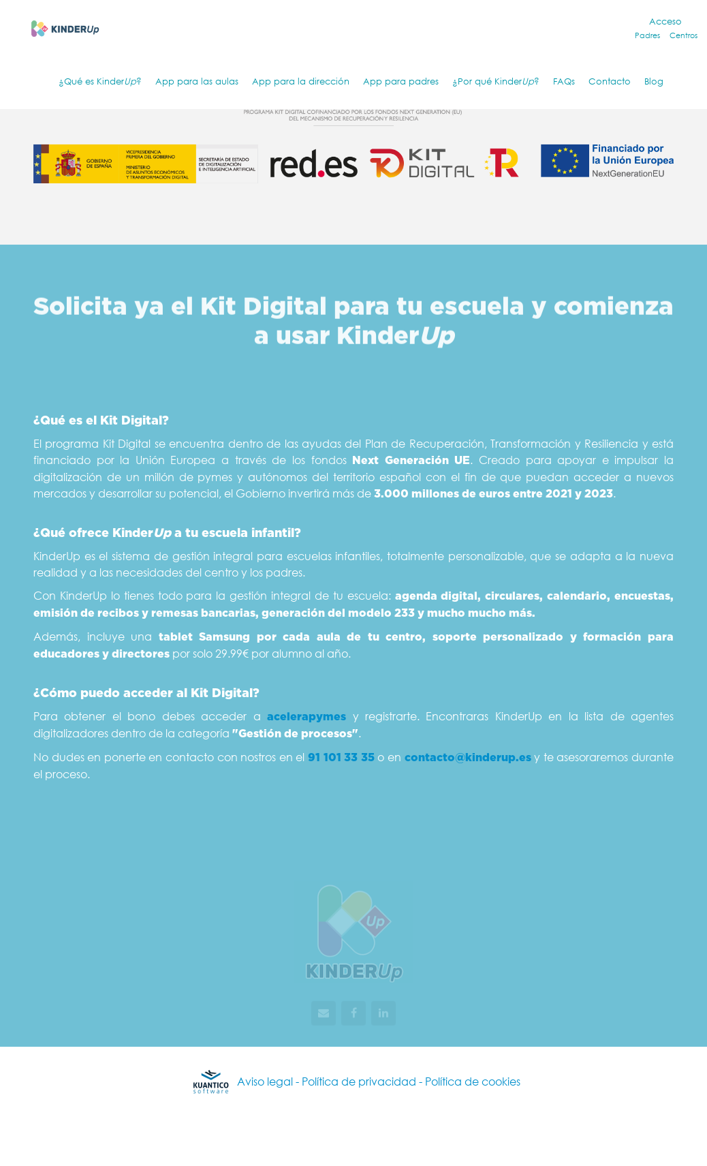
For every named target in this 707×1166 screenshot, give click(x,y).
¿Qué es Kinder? (100, 81)
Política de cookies (472, 1081)
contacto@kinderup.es (468, 757)
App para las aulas (196, 81)
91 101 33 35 (341, 757)
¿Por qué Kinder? (495, 81)
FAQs (564, 81)
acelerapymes (306, 716)
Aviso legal (265, 1081)
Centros (683, 35)
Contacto (609, 81)
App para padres (401, 81)
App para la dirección (300, 81)
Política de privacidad (360, 1081)
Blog (653, 81)
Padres (647, 35)
